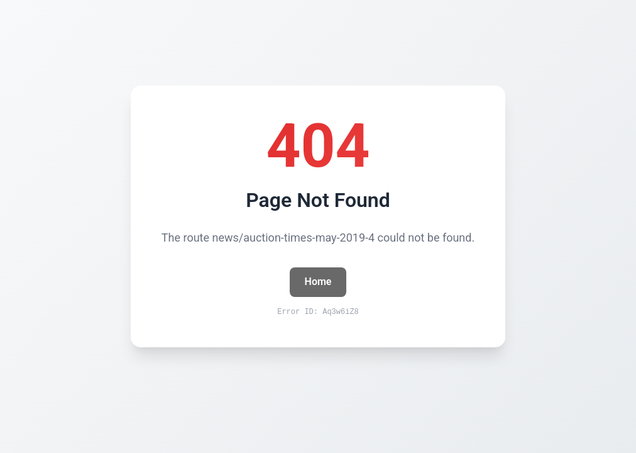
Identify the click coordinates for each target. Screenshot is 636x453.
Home (318, 282)
